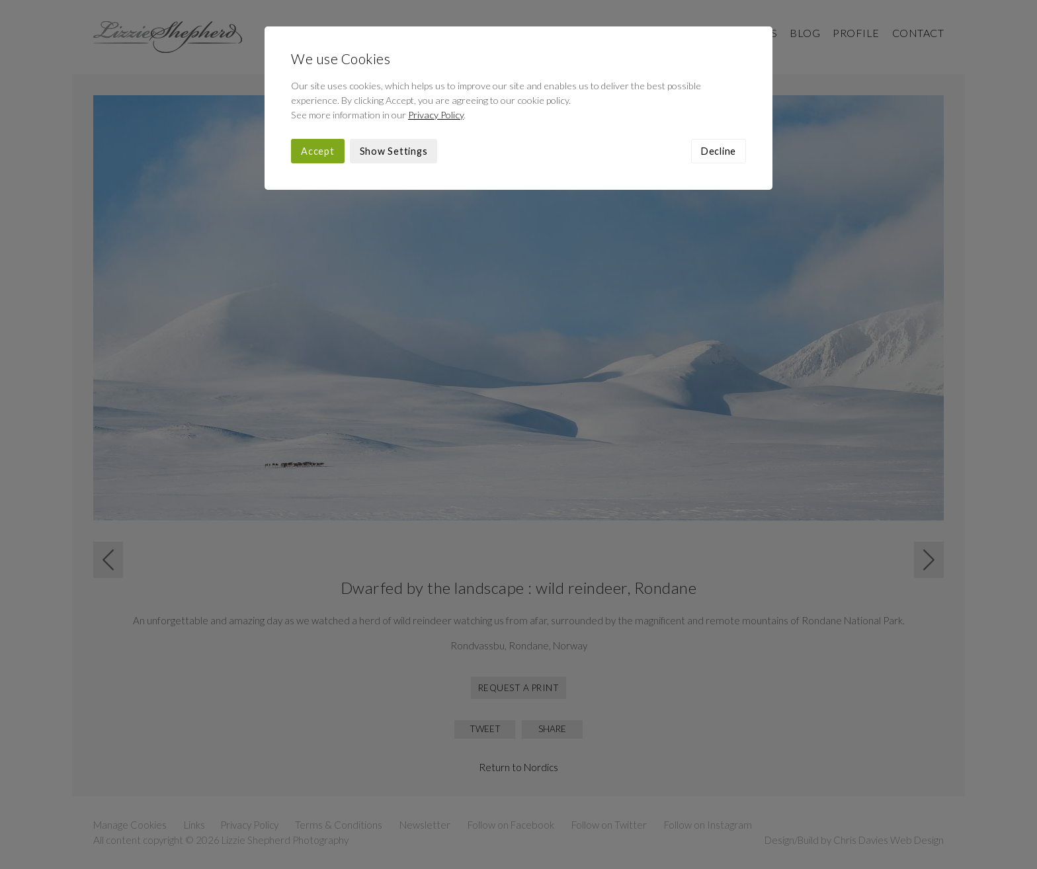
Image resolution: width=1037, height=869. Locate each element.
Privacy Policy (436, 114)
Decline (718, 151)
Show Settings (394, 151)
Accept (318, 151)
